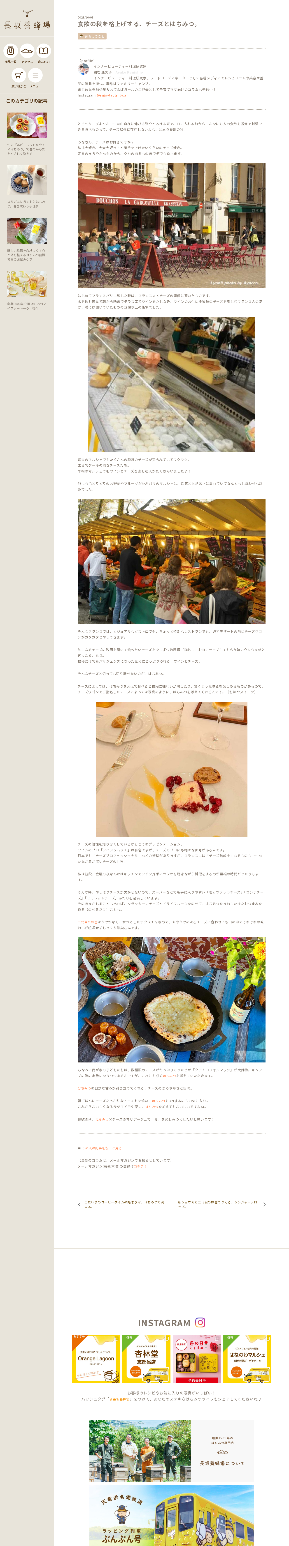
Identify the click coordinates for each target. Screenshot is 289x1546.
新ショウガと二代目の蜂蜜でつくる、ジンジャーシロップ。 (217, 1204)
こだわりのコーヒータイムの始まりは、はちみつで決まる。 (124, 1204)
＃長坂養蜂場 (119, 1399)
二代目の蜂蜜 (88, 922)
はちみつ (169, 1076)
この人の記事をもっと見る (102, 1148)
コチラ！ (140, 1166)
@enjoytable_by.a (111, 95)
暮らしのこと (95, 36)
